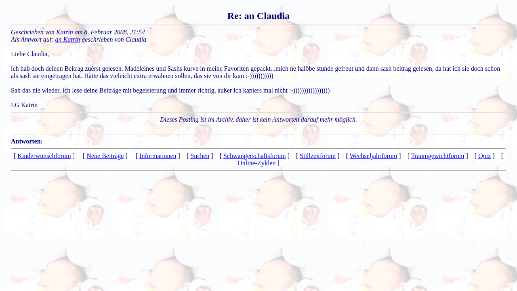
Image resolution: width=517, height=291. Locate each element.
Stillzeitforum (318, 155)
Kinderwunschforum (44, 155)
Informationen (158, 155)
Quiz (484, 155)
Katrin (64, 32)
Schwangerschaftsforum (254, 155)
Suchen (199, 155)
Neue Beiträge (105, 155)
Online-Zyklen (256, 163)
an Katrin (67, 39)
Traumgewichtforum (437, 155)
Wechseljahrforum (373, 155)
